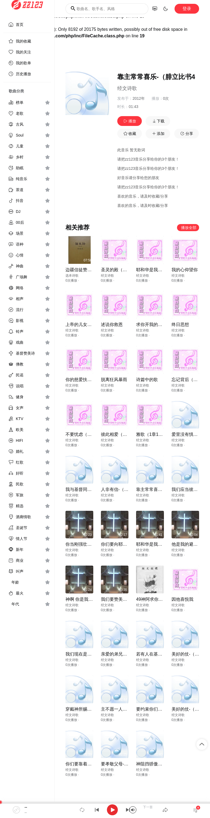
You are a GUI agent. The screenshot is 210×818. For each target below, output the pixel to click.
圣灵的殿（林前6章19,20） (127, 269)
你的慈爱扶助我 (80, 379)
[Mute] (132, 809)
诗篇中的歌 (147, 379)
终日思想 (180, 324)
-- (26, 807)
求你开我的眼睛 (151, 324)
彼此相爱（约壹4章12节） (126, 434)
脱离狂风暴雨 (114, 379)
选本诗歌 (72, 275)
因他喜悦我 (182, 599)
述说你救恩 (112, 324)
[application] (105, 810)
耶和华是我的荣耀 (153, 269)
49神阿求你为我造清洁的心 (162, 599)
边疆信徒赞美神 (80, 269)
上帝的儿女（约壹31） (87, 324)
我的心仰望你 (185, 269)
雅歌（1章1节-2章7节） (159, 434)
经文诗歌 (127, 88)
